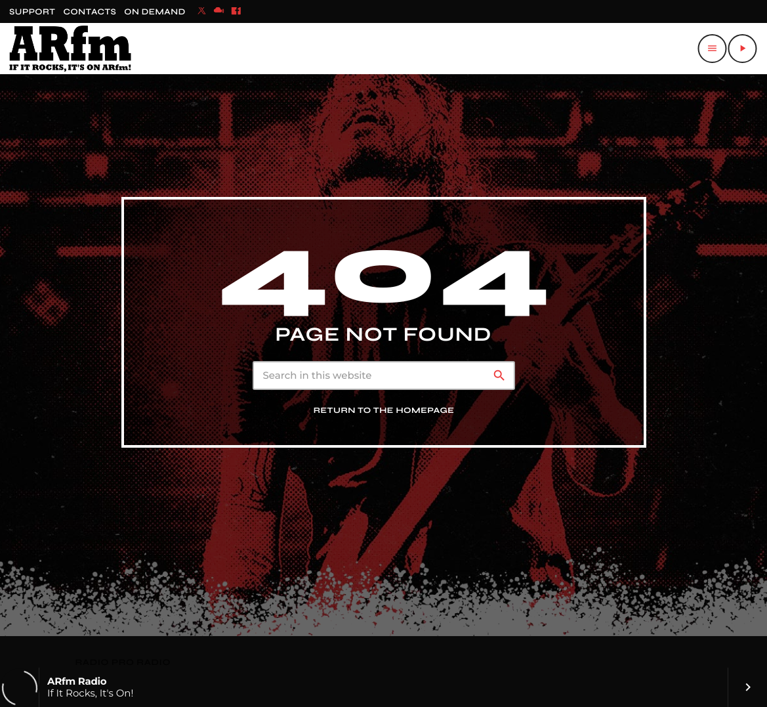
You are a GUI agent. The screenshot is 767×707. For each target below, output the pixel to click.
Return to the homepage (384, 411)
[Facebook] (236, 11)
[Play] (742, 48)
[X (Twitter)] (202, 11)
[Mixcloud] (219, 11)
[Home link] (70, 49)
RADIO (93, 662)
